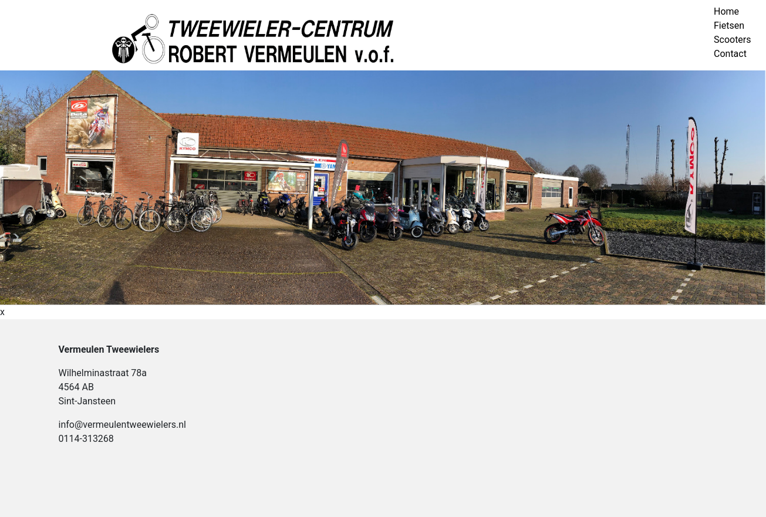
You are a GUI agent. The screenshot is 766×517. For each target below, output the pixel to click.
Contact (730, 53)
